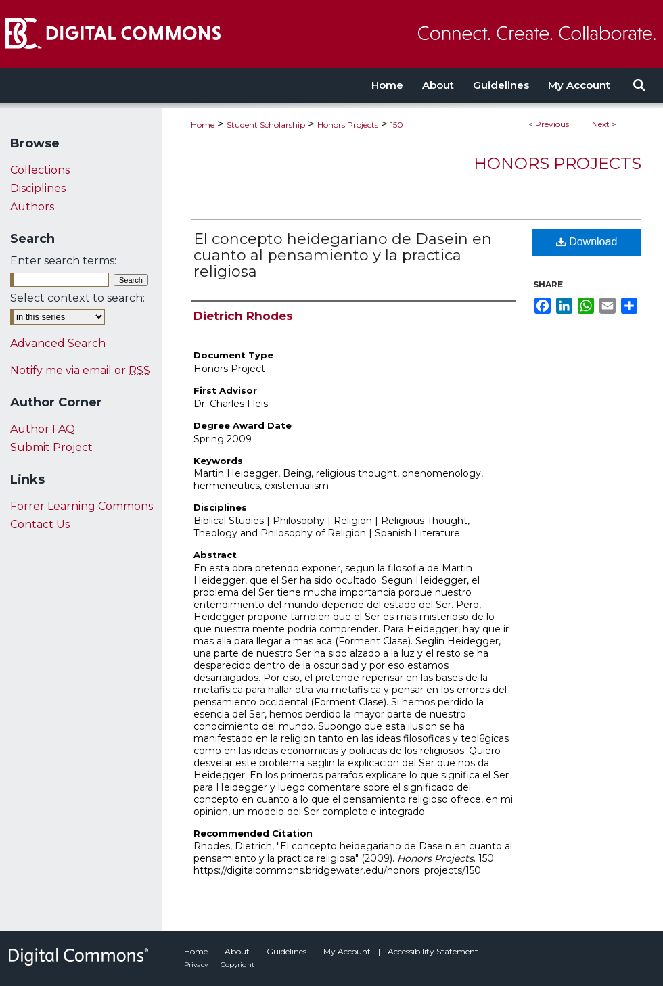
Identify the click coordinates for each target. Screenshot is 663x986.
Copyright (237, 964)
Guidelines (287, 951)
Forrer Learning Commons (81, 506)
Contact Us (40, 524)
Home (202, 125)
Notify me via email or (80, 370)
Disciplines (38, 188)
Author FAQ (42, 429)
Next (601, 124)
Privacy (197, 964)
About (238, 951)
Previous (552, 124)
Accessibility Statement (433, 951)
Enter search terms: (63, 260)
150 (396, 125)
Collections (40, 170)
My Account (348, 951)
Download (587, 242)
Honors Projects (347, 125)
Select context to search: (77, 297)
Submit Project (51, 447)
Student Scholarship (266, 125)
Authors (32, 206)
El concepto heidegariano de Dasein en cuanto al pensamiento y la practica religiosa (342, 255)
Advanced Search (58, 343)
